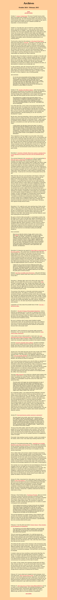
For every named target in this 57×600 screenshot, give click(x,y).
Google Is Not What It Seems (26, 89)
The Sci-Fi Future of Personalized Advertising (29, 311)
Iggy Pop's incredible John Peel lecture (25, 273)
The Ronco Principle (32, 495)
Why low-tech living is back (26, 575)
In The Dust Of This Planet (37, 41)
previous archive (29, 13)
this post (26, 42)
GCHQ (16, 235)
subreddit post (28, 158)
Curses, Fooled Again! (21, 16)
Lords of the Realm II (20, 480)
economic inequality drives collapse (24, 342)
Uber (42, 281)
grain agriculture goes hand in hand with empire (26, 336)
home (28, 11)
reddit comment (19, 374)
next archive (29, 593)
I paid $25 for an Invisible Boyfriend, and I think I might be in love (28, 444)
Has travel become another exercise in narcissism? (29, 415)
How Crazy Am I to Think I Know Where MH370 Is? (30, 585)
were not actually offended (20, 355)
